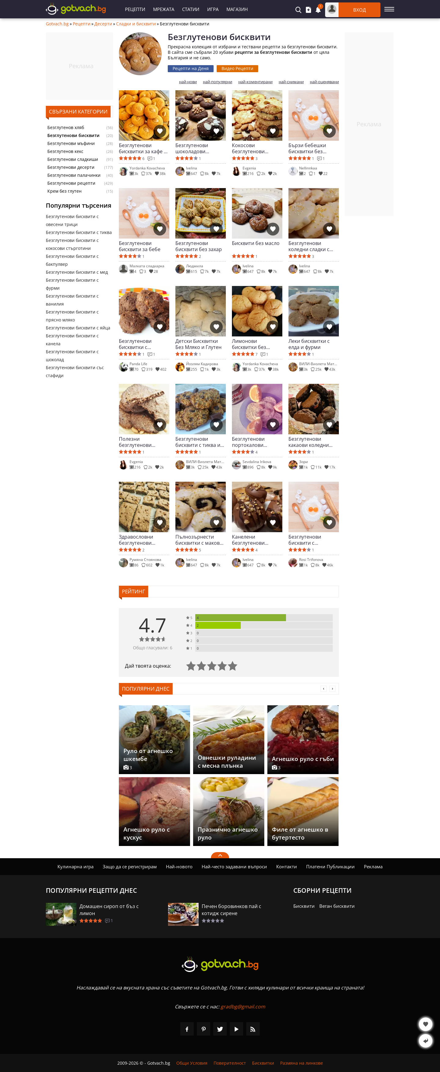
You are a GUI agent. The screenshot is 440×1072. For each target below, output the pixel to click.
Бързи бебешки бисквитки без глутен (307, 148)
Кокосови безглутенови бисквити (248, 148)
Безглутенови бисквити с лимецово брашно (310, 540)
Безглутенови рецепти (71, 183)
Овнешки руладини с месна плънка (227, 762)
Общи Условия (191, 1063)
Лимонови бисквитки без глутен (249, 344)
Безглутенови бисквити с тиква (79, 232)
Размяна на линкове (301, 1063)
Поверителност (230, 1063)
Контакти (286, 866)
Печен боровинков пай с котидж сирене (231, 910)
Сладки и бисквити (136, 23)
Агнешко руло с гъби (303, 759)
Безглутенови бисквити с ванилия (72, 300)
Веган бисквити (337, 906)
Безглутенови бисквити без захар (198, 246)
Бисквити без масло (256, 243)
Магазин (237, 9)
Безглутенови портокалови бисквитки (248, 442)
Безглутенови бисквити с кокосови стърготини (72, 244)
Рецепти (135, 9)
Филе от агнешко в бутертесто (300, 833)
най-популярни (217, 82)
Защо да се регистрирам (130, 866)
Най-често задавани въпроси (234, 866)
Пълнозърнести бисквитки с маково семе (199, 540)
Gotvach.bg (57, 23)
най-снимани (291, 82)
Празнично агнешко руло (228, 833)
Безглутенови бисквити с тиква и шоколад (197, 442)
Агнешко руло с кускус (146, 833)
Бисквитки (263, 1063)
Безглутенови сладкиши (72, 159)
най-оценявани (324, 82)
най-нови (188, 82)
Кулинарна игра (75, 866)
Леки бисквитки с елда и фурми (309, 344)
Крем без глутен (64, 191)
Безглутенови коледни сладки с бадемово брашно (310, 246)
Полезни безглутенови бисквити (135, 442)
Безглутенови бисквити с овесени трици (72, 220)
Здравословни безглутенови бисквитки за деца (141, 540)
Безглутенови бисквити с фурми (72, 284)
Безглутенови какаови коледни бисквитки (308, 442)
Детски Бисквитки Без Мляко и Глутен (198, 344)
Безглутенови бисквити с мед (77, 272)
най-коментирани (255, 82)
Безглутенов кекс (65, 151)
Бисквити (304, 906)
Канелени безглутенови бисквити (248, 540)
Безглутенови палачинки (74, 175)
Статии (190, 9)
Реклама (373, 866)
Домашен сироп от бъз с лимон (109, 910)
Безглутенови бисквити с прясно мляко (72, 316)
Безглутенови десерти (70, 167)
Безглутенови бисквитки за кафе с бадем (142, 148)
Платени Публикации (330, 866)
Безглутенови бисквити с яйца (78, 328)
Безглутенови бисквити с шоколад (72, 355)
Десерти (103, 23)
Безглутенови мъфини (71, 143)
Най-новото (179, 866)
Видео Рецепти (237, 68)
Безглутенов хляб (65, 127)
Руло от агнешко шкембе (148, 755)
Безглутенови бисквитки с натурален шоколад (142, 344)
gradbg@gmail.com (243, 1006)
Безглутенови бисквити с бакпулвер (72, 260)
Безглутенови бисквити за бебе (139, 246)
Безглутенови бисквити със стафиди (75, 371)
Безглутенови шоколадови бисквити (191, 148)
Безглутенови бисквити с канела (72, 340)
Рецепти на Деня (191, 68)
